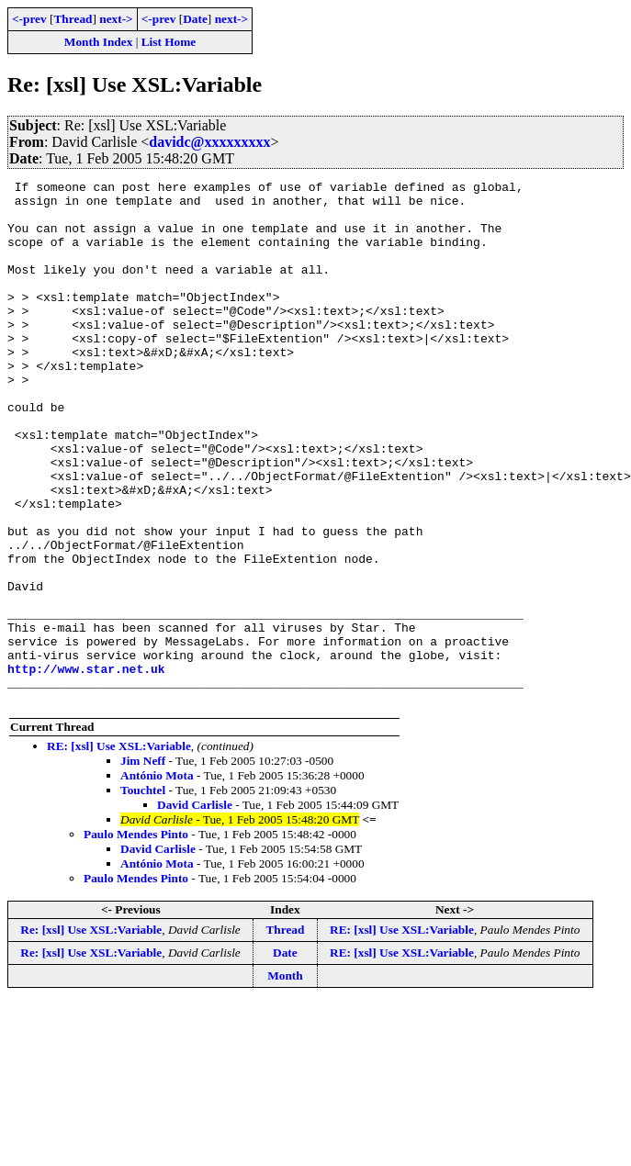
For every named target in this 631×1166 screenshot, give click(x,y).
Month (285, 1080)
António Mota (157, 880)
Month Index (98, 42)
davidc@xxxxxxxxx (209, 142)
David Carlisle (194, 909)
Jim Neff (142, 865)
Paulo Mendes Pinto (136, 939)
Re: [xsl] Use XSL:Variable (91, 1034)
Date (195, 19)
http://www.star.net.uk (86, 767)
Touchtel (142, 895)
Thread (72, 19)
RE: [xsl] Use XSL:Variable (119, 851)
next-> (115, 19)
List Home (169, 42)
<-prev (29, 19)
